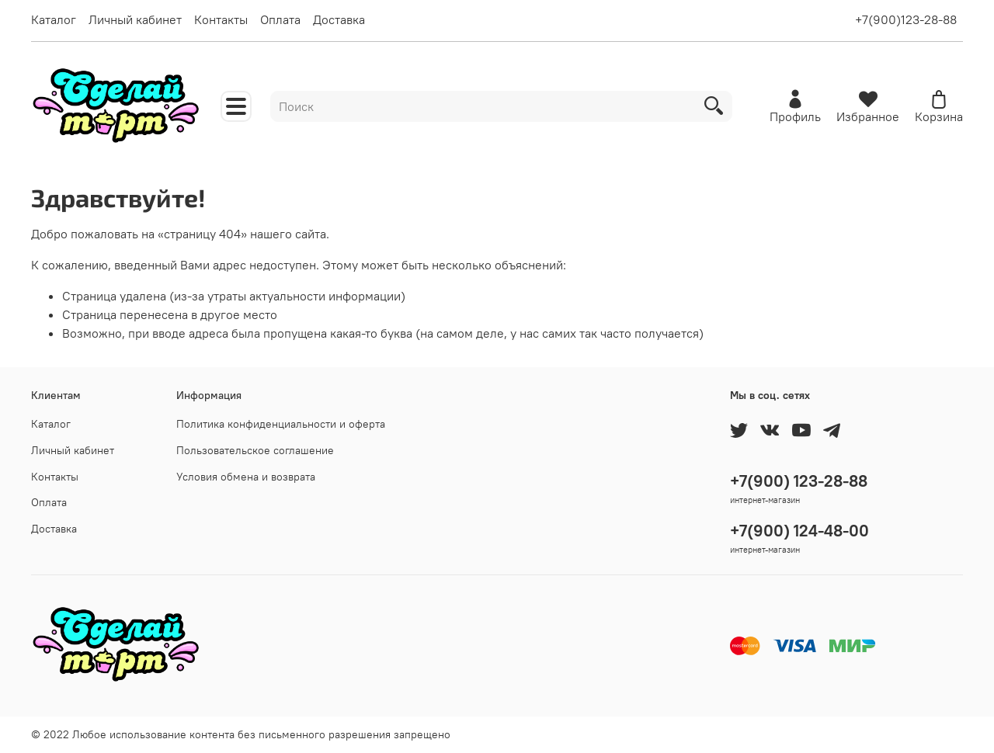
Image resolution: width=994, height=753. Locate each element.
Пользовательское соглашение (255, 450)
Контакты (221, 19)
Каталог (53, 19)
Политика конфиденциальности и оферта (280, 424)
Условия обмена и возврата (245, 477)
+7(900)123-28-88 (906, 19)
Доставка (339, 19)
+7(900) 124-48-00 (799, 530)
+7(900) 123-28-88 (798, 480)
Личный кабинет (135, 19)
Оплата (280, 19)
